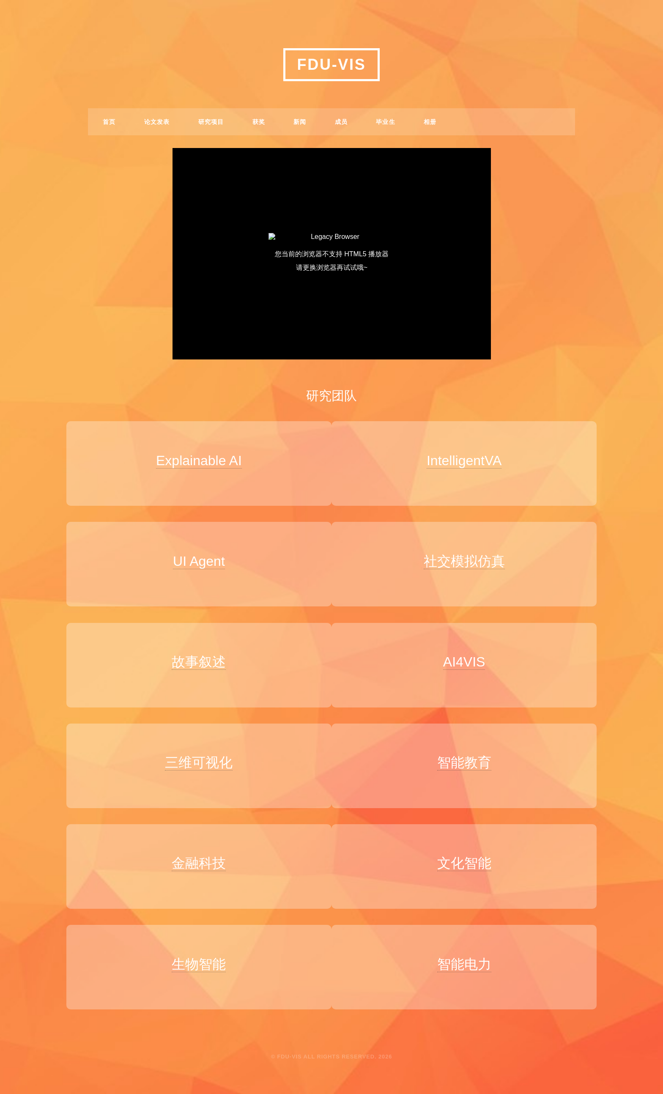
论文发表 (157, 121)
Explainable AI (193, 460)
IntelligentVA (469, 460)
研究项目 (211, 121)
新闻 (300, 121)
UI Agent (193, 557)
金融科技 (194, 849)
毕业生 (385, 121)
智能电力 (469, 946)
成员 (341, 121)
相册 (430, 121)
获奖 (259, 121)
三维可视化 (193, 752)
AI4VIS (469, 655)
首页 (109, 121)
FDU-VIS (331, 64)
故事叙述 (194, 655)
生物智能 (194, 946)
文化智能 (469, 849)
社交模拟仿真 (469, 557)
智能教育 (469, 752)
